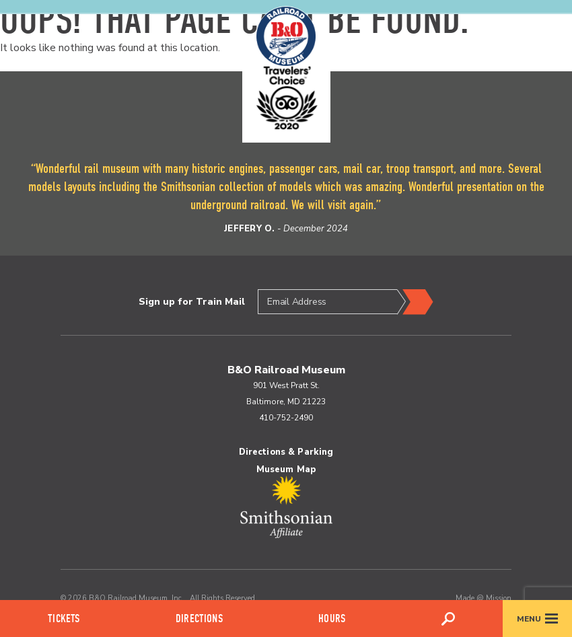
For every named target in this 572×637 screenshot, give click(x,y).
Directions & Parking (286, 452)
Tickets (63, 618)
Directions (199, 618)
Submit (415, 302)
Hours (331, 618)
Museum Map (286, 469)
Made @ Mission (483, 598)
